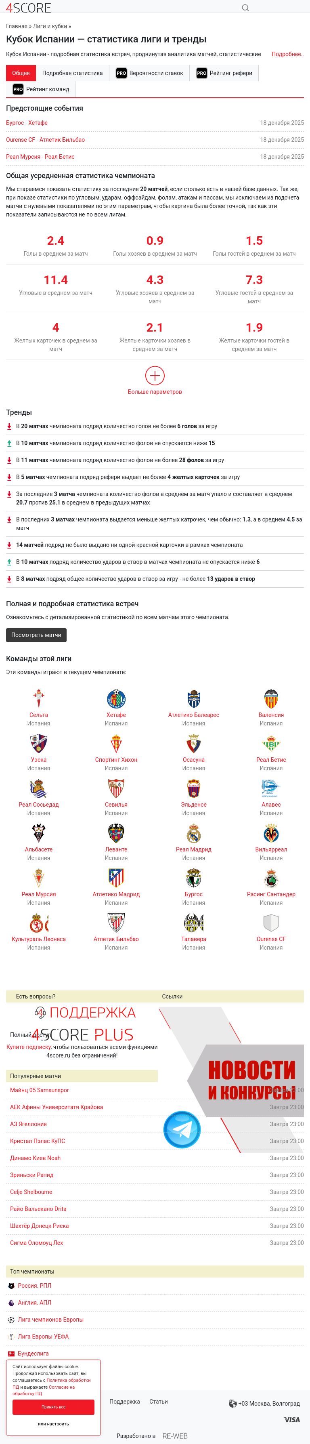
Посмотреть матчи (36, 635)
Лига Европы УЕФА (38, 1336)
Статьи (158, 1401)
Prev (168, 1079)
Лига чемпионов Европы (46, 1319)
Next (293, 1079)
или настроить (53, 1424)
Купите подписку (28, 1047)
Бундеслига (28, 1353)
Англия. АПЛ (29, 1302)
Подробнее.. (288, 54)
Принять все (53, 1407)
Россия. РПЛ (30, 1285)
